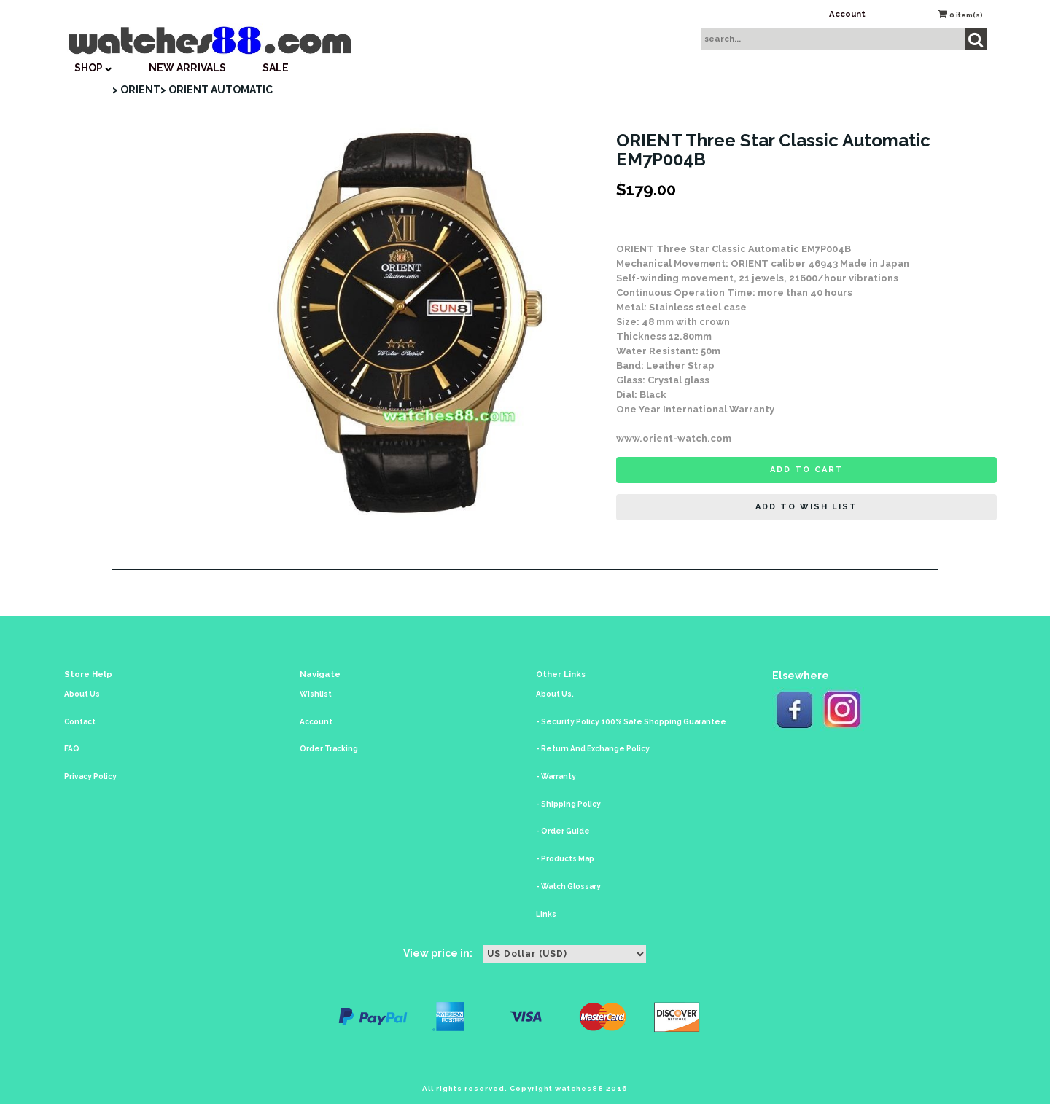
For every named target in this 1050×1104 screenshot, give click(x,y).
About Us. (555, 694)
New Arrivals (187, 68)
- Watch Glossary (568, 886)
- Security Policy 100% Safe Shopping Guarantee (631, 722)
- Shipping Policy (568, 804)
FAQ (71, 749)
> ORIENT (136, 89)
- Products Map (565, 859)
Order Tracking (329, 749)
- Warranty (556, 776)
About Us (82, 694)
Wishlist (316, 694)
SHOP (93, 68)
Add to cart (807, 469)
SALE (275, 68)
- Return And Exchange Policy (593, 749)
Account (847, 14)
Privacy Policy (90, 776)
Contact (80, 722)
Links (546, 914)
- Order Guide (563, 831)
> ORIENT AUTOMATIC (216, 89)
